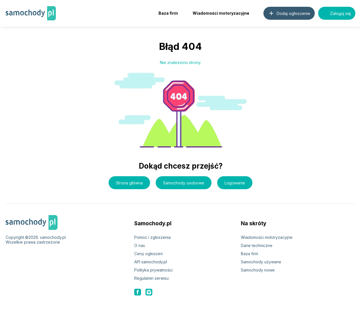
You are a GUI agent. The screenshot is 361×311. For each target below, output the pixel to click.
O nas (139, 245)
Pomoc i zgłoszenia (152, 237)
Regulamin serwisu (151, 278)
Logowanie (234, 182)
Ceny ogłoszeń (148, 253)
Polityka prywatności (153, 270)
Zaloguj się (337, 13)
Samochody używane (261, 261)
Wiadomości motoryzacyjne (221, 13)
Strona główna (129, 182)
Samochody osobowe (183, 182)
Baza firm (168, 13)
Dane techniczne (256, 245)
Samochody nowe (258, 270)
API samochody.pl (150, 261)
